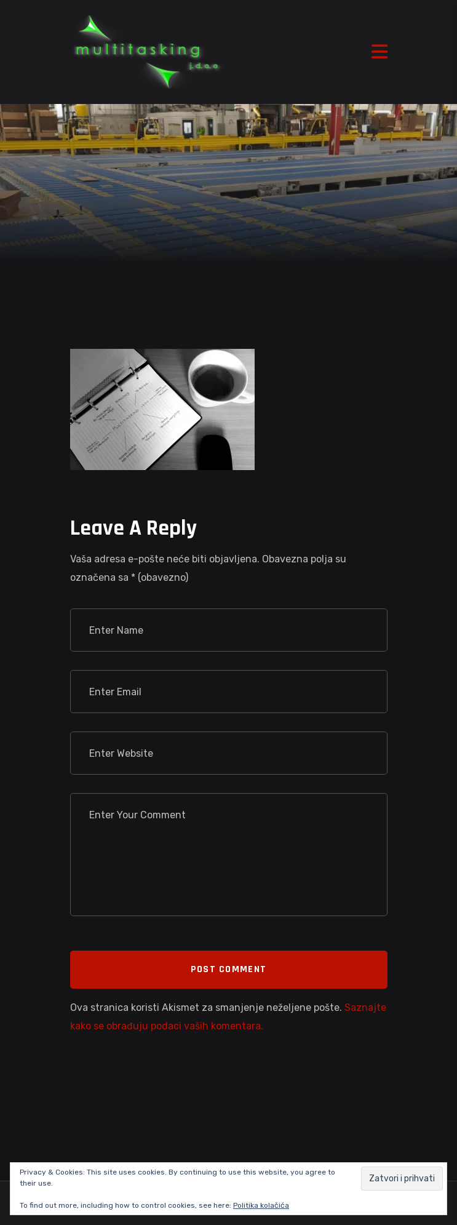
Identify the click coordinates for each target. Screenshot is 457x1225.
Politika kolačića (261, 1205)
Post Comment (228, 969)
